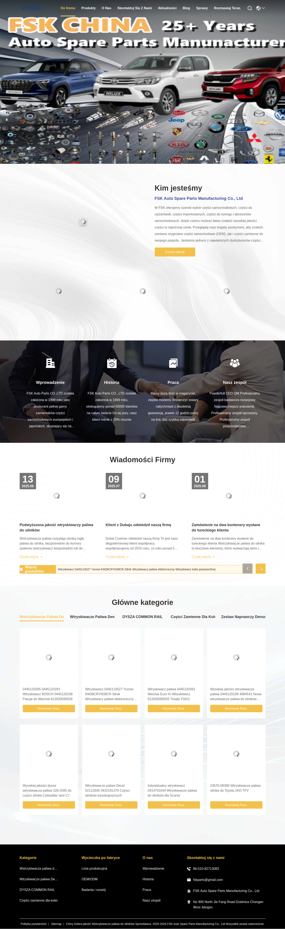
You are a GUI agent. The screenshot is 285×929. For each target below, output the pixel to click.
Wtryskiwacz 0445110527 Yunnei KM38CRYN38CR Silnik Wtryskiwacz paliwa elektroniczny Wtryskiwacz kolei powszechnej (137, 569)
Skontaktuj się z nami (134, 8)
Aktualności (167, 8)
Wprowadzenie (153, 868)
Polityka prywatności (34, 924)
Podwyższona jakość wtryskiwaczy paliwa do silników (56, 527)
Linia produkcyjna (94, 868)
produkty (89, 8)
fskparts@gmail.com (205, 880)
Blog (186, 8)
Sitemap (56, 924)
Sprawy (202, 8)
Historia (148, 879)
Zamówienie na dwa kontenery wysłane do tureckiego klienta (226, 527)
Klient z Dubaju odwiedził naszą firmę (138, 525)
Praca (147, 890)
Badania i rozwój (94, 890)
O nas (106, 8)
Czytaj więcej (174, 252)
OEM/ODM (90, 879)
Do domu (68, 8)
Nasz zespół (151, 900)
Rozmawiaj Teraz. (227, 8)
